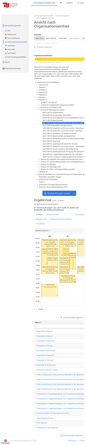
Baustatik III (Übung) (67, 267)
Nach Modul (10, 53)
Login (80, 3)
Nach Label (10, 49)
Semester (37, 35)
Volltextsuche (10, 34)
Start (8, 31)
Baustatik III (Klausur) (45, 355)
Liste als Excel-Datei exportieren (72, 318)
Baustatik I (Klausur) (45, 331)
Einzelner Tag (41, 219)
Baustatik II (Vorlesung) (50, 267)
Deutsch (70, 3)
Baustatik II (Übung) (68, 276)
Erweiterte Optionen (43, 47)
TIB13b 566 (53, 244)
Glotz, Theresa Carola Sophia (68, 282)
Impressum (72, 440)
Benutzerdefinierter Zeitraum (61, 219)
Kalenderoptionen (42, 230)
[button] (57, 246)
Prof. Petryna (50, 285)
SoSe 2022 (39, 38)
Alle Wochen (40, 224)
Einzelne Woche (53, 214)
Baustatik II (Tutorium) (45, 341)
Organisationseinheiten (11, 68)
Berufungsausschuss (45, 418)
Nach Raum (10, 46)
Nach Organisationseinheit (16, 42)
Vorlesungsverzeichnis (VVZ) (44, 3)
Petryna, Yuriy (50, 246)
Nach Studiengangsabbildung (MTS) (17, 57)
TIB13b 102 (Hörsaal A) (55, 271)
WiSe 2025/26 (51, 38)
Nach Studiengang (12, 38)
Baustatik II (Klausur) (45, 336)
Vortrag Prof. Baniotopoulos (47, 428)
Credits (82, 440)
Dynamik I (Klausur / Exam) (47, 370)
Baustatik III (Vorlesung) (68, 258)
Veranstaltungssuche (11, 26)
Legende (79, 214)
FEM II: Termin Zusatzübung (57, 258)
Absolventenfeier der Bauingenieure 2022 (53, 413)
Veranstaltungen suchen (57, 193)
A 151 (55, 287)
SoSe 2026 (63, 38)
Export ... (41, 309)
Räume (6, 62)
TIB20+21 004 (58, 260)
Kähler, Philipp (64, 273)
